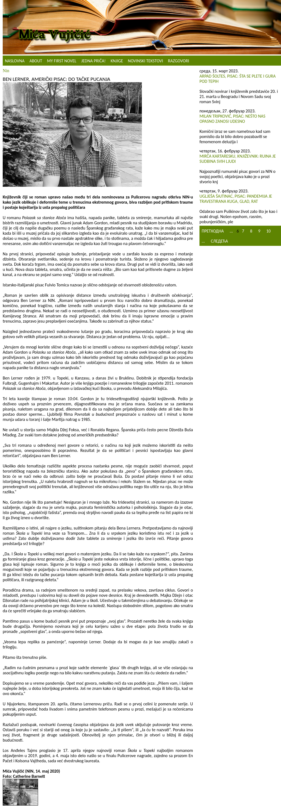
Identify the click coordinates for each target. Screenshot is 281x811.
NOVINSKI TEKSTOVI (145, 60)
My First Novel (61, 60)
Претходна (213, 231)
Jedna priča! (93, 60)
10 (268, 231)
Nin (6, 70)
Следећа (219, 241)
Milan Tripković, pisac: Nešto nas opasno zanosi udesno (232, 119)
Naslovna (14, 60)
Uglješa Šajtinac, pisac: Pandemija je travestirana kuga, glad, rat (235, 199)
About (35, 60)
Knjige (117, 60)
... (231, 231)
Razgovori (178, 60)
